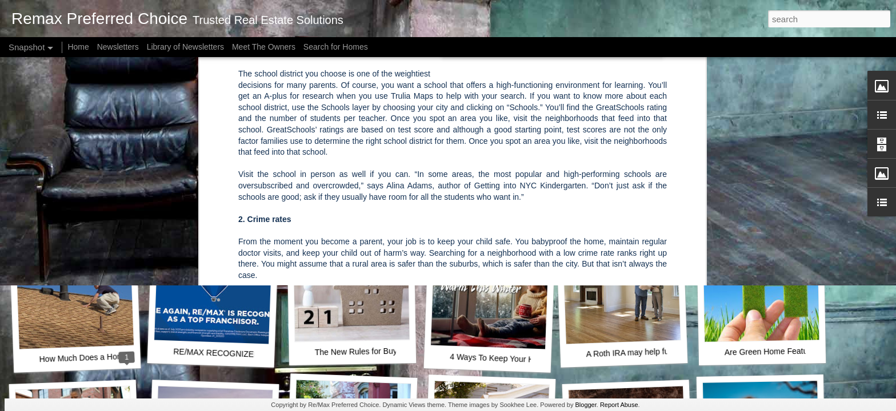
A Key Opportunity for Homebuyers (235, 204)
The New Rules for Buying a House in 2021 (392, 351)
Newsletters (118, 46)
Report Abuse (619, 404)
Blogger (585, 404)
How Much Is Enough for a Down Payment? (665, 204)
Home (78, 46)
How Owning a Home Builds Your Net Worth (117, 201)
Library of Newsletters (185, 46)
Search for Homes (335, 46)
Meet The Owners (263, 46)
